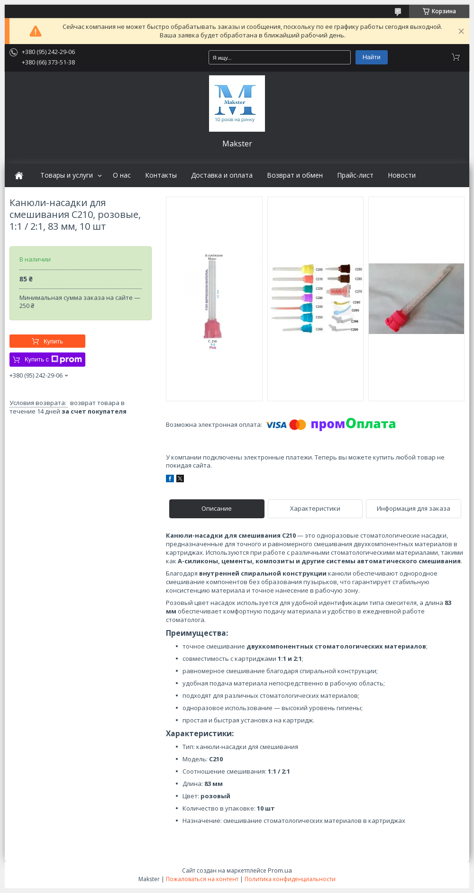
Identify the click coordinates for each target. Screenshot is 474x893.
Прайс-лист (355, 175)
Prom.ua (280, 870)
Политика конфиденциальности (290, 879)
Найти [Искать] (372, 57)
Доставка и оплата (222, 175)
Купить (53, 341)
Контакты (161, 175)
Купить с (53, 359)
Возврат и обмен (295, 175)
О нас (122, 175)
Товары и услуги (66, 175)
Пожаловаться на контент (202, 879)
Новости (402, 175)
